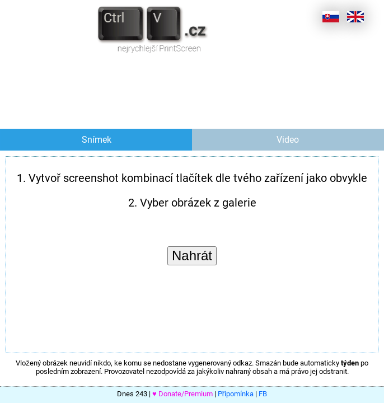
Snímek (96, 139)
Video (288, 139)
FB (263, 394)
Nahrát (192, 255)
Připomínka (236, 394)
